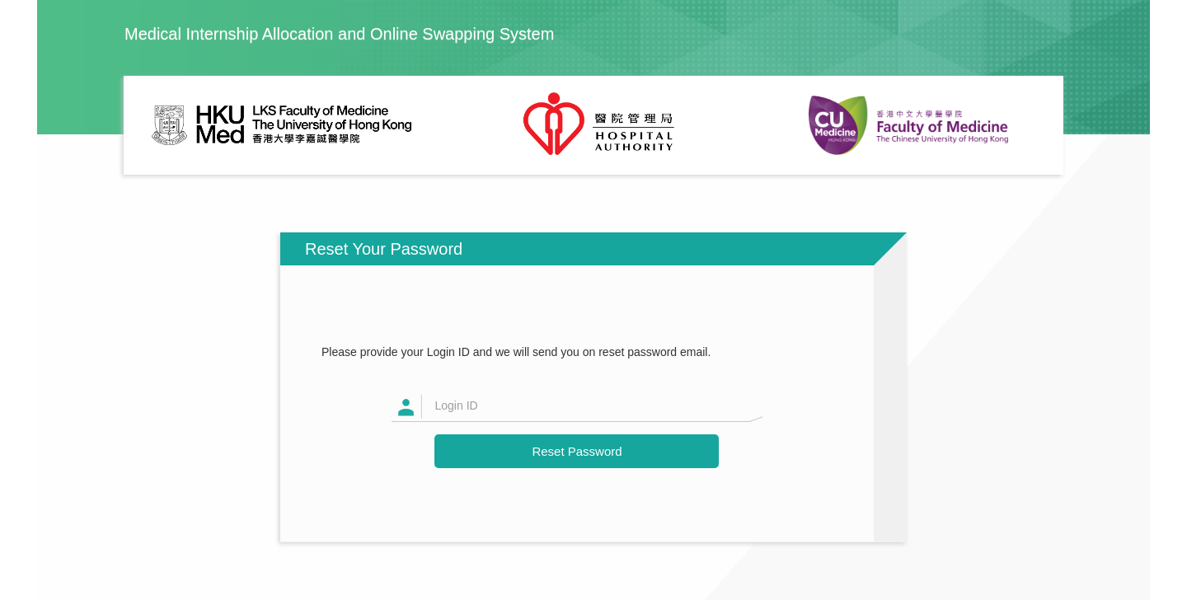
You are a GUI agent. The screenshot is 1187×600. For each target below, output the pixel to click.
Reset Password (577, 451)
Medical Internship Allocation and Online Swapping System (339, 34)
